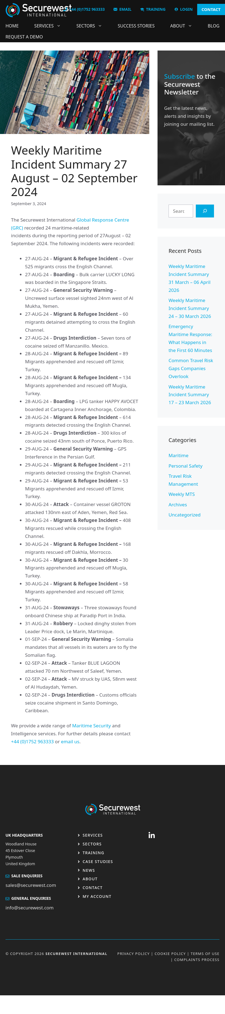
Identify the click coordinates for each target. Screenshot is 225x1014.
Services (50, 25)
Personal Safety (185, 466)
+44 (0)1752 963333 (32, 741)
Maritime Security (91, 725)
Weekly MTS (182, 494)
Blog (213, 26)
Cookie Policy (170, 953)
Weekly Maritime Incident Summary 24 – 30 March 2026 (190, 308)
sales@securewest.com (31, 885)
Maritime (178, 455)
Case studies (98, 861)
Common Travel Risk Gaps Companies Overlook (191, 368)
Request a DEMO (24, 37)
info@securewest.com (30, 907)
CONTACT (211, 9)
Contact (93, 887)
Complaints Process (196, 959)
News (89, 870)
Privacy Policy (133, 953)
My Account (97, 896)
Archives (178, 504)
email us (70, 741)
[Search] (205, 211)
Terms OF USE (205, 953)
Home (12, 26)
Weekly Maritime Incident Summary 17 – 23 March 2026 (190, 395)
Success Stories (136, 26)
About (184, 25)
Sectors (92, 25)
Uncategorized (185, 515)
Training (93, 852)
